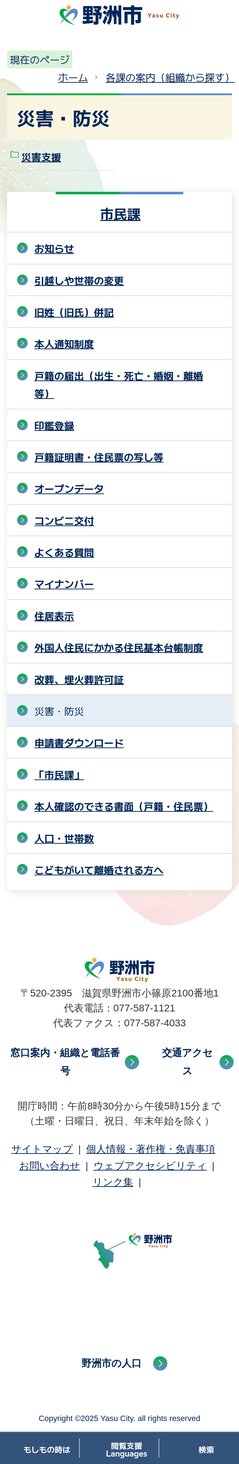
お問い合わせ (49, 1165)
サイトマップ (42, 1149)
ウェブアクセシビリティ (150, 1165)
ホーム (73, 77)
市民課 (120, 213)
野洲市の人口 (111, 1363)
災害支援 (41, 157)
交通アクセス (187, 1061)
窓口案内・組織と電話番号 (65, 1061)
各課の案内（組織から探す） (170, 77)
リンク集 (113, 1182)
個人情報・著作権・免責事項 (150, 1149)
